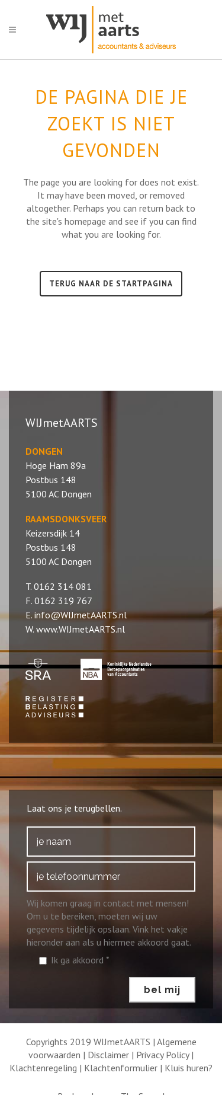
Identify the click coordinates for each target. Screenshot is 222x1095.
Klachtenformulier (120, 1068)
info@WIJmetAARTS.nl (80, 615)
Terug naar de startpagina (111, 284)
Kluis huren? (189, 1068)
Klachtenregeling (43, 1068)
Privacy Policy (162, 1055)
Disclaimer (108, 1055)
